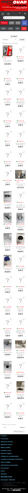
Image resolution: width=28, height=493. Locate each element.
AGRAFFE (7, 182)
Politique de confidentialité (9, 456)
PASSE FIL (7, 143)
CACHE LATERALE (20, 268)
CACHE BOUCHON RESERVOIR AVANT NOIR (20, 248)
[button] (24, 23)
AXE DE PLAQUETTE (20, 122)
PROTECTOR (8, 163)
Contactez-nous (6, 450)
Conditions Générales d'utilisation (12, 459)
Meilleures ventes (6, 444)
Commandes (5, 468)
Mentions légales (6, 453)
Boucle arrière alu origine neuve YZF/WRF (20, 354)
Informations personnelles (9, 465)
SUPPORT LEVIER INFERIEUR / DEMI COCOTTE (20, 332)
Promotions (4, 439)
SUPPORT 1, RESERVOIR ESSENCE (7, 332)
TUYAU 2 (7, 226)
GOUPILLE (20, 80)
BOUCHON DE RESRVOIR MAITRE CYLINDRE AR (20, 102)
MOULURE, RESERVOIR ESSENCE (7, 310)
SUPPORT (20, 288)
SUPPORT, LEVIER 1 (7, 352)
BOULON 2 (20, 163)
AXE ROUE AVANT (7, 415)
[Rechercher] (14, 17)
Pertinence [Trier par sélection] (9, 40)
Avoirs (3, 471)
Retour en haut (19, 431)
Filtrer (22, 39)
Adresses (4, 474)
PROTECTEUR (20, 58)
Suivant (22, 427)
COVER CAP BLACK (20, 374)
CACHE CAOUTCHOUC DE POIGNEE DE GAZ (20, 206)
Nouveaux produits (7, 442)
